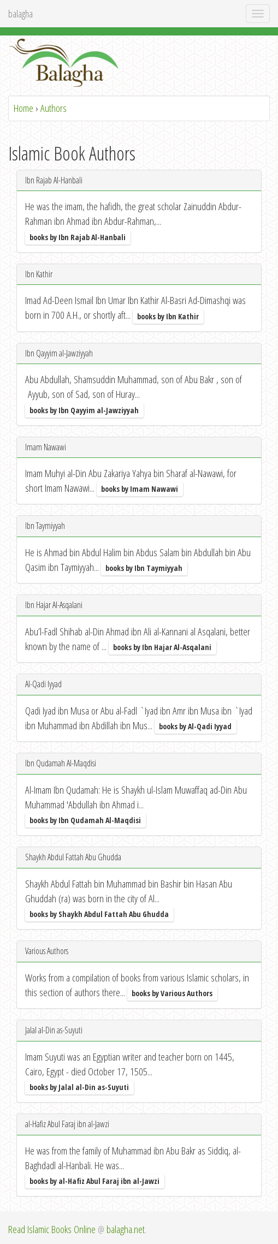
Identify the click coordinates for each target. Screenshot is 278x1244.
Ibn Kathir (38, 274)
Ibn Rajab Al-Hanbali (53, 180)
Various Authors (46, 951)
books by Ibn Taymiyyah (143, 568)
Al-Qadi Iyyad (43, 684)
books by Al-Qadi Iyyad (195, 726)
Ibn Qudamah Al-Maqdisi (60, 763)
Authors (53, 108)
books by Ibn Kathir (168, 316)
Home (23, 108)
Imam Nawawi (45, 447)
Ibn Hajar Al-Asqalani (53, 605)
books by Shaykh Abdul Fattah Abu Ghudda (99, 914)
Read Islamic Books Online (52, 1229)
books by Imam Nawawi (139, 489)
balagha (20, 13)
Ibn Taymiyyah (45, 526)
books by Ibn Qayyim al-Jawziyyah (84, 409)
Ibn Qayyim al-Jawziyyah (59, 353)
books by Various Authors (172, 993)
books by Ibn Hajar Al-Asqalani (162, 647)
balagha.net (126, 1229)
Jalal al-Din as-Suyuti (53, 1030)
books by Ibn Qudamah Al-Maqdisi (85, 820)
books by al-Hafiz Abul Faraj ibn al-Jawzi (94, 1181)
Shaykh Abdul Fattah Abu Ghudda (73, 857)
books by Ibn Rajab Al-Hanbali (77, 236)
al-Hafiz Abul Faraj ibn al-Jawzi (67, 1124)
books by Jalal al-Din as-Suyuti (79, 1087)
